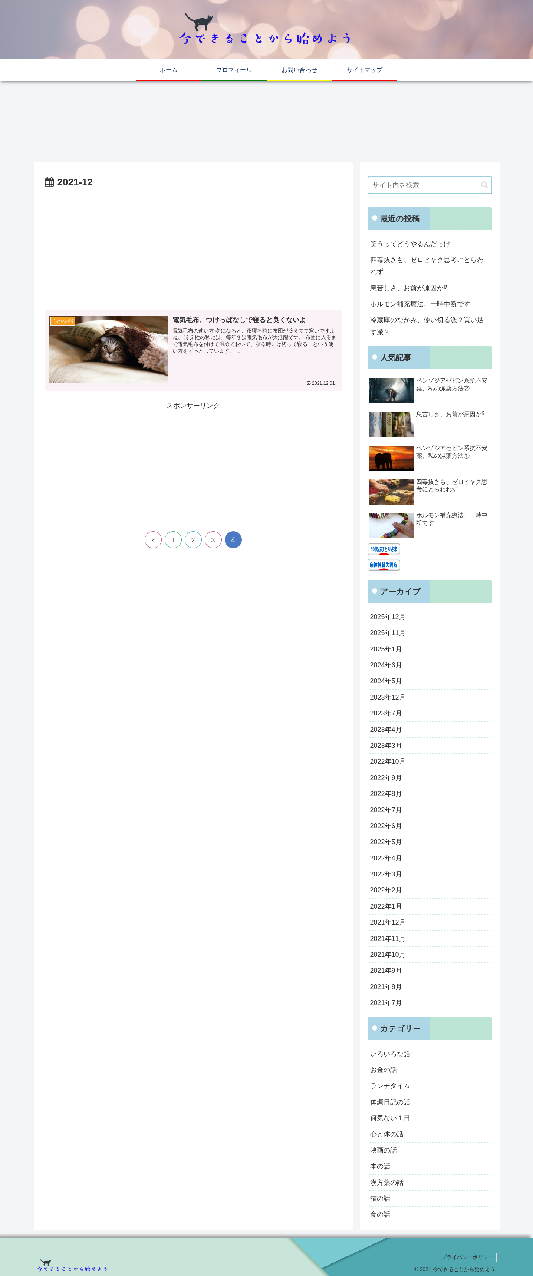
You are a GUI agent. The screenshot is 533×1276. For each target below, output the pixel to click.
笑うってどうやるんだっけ (410, 244)
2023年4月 (386, 729)
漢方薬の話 (387, 1182)
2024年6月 (386, 665)
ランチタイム (390, 1086)
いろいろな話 (390, 1054)
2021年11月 (388, 938)
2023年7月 (386, 713)
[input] (430, 185)
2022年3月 (386, 874)
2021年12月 (388, 922)
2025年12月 (388, 617)
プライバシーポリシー (467, 1257)
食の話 (380, 1214)
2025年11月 (388, 633)
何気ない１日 (390, 1118)
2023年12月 (388, 697)
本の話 (380, 1166)
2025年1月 (386, 649)
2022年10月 (388, 761)
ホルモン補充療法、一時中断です (420, 304)
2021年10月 (388, 954)
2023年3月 (386, 745)
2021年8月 (386, 987)
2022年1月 (386, 906)
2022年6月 (386, 826)
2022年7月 (386, 810)
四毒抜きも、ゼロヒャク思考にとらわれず (427, 265)
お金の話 (383, 1070)
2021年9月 (386, 970)
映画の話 (383, 1150)
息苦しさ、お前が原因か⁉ (408, 288)
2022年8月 (386, 793)
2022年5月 (386, 842)
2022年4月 (386, 858)
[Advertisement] (193, 246)
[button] (484, 185)
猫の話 (380, 1198)
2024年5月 (386, 681)
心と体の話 (387, 1134)
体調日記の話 (390, 1102)
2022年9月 (386, 777)
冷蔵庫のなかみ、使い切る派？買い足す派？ (427, 325)
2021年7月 (386, 1002)
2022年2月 (386, 890)
